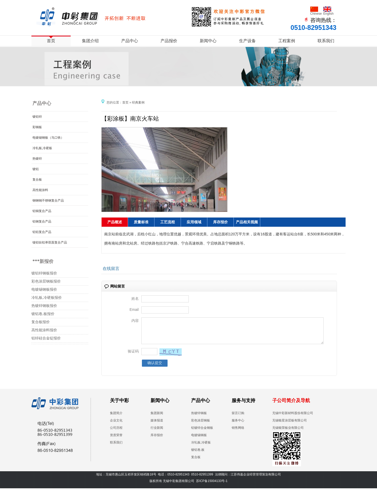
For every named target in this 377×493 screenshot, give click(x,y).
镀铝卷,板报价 (42, 314)
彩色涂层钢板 (200, 425)
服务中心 (238, 425)
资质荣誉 (116, 440)
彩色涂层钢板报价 (46, 281)
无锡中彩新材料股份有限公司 (292, 418)
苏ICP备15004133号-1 (212, 485)
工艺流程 (167, 222)
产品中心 (129, 41)
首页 (51, 41)
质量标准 (141, 222)
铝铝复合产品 (41, 232)
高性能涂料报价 (44, 330)
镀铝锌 (37, 116)
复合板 (37, 179)
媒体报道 (157, 425)
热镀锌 (37, 158)
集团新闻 (157, 418)
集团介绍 (90, 41)
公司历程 (116, 432)
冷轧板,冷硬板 (42, 148)
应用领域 (194, 222)
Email (134, 309)
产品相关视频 (247, 222)
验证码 (133, 356)
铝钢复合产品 (41, 221)
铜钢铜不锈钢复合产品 (48, 200)
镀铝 (35, 169)
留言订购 (238, 418)
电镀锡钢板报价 (44, 289)
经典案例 (138, 102)
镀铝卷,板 (197, 454)
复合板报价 (40, 322)
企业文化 (116, 425)
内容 (135, 320)
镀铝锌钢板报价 (44, 273)
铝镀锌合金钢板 (202, 432)
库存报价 (220, 222)
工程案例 (286, 41)
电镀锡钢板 (199, 440)
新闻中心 (208, 41)
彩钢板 (37, 127)
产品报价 (168, 41)
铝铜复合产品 (41, 211)
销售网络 (238, 432)
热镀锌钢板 (199, 418)
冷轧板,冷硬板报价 (46, 298)
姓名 (135, 298)
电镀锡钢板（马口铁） (48, 137)
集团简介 (116, 418)
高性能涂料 (40, 190)
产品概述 (114, 222)
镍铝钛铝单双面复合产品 (49, 242)
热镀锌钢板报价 (44, 306)
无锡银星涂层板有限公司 (289, 425)
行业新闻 (157, 432)
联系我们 (326, 41)
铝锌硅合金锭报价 (46, 338)
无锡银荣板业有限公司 (288, 432)
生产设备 (247, 41)
